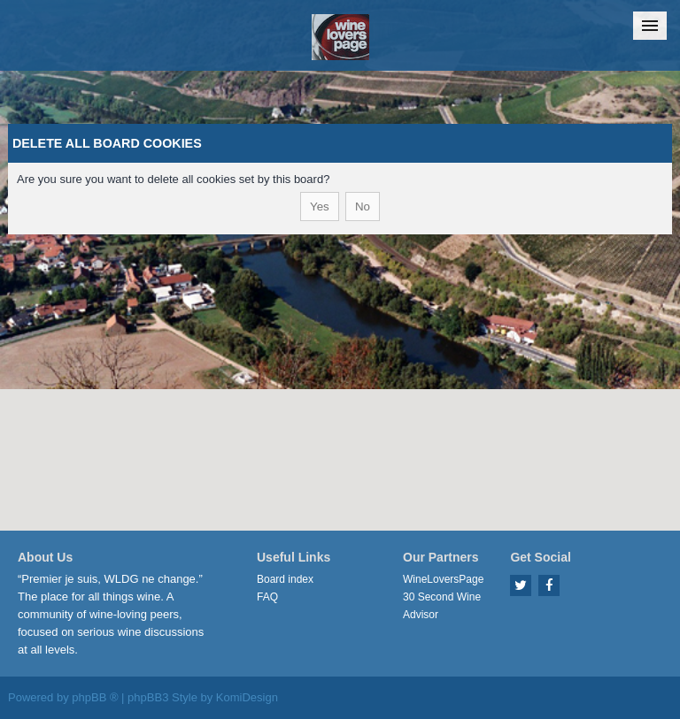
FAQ (267, 597)
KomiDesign (247, 697)
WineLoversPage (443, 579)
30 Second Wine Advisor (442, 606)
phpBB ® (95, 697)
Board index (285, 579)
